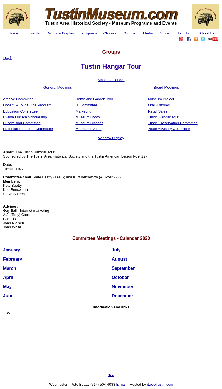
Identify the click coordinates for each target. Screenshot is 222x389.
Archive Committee (18, 99)
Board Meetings (166, 87)
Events (34, 33)
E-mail (121, 384)
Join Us (183, 33)
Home (13, 33)
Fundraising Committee (21, 123)
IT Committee (86, 105)
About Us (206, 33)
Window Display (61, 33)
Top (111, 375)
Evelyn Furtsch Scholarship (25, 117)
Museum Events (88, 129)
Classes (109, 33)
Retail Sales (157, 111)
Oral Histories (159, 105)
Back (7, 58)
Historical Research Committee (28, 129)
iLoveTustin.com (160, 384)
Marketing (83, 111)
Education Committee (20, 111)
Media (148, 33)
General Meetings (57, 87)
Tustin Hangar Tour (163, 117)
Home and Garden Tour (94, 99)
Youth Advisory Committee (169, 129)
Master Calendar (111, 80)
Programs (89, 33)
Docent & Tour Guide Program (27, 105)
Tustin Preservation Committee (173, 123)
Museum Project (161, 99)
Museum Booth (87, 117)
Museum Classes (89, 123)
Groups (129, 33)
